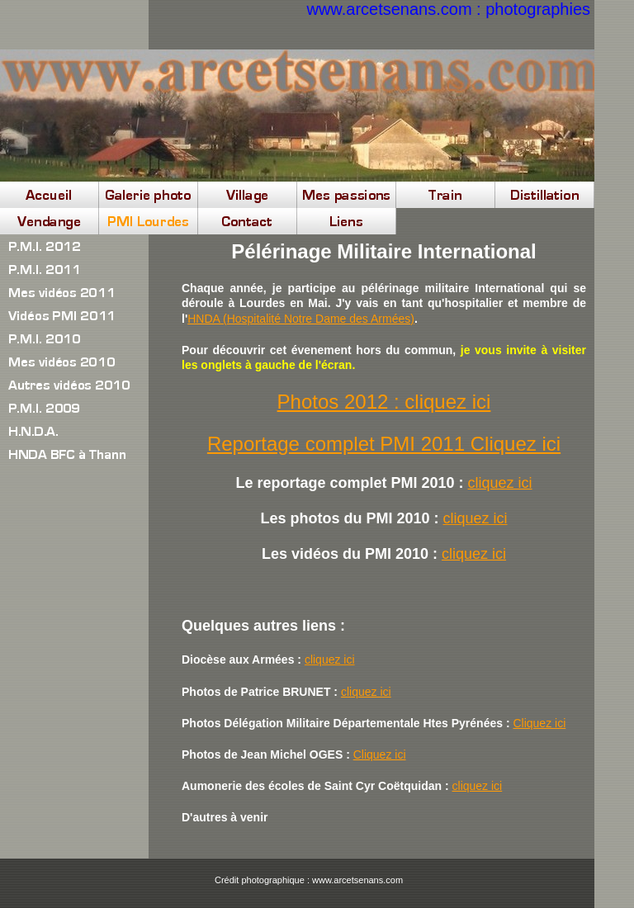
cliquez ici (500, 483)
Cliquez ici (539, 723)
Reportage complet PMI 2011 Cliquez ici (384, 444)
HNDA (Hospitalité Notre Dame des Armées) (300, 318)
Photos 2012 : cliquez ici (384, 401)
